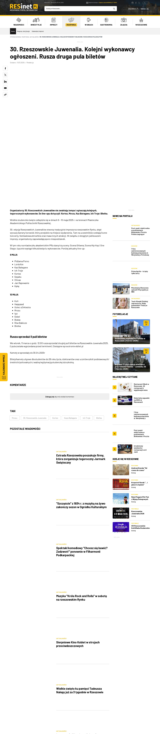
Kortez (55, 344)
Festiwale (135, 407)
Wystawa (134, 364)
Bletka (99, 344)
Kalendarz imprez (38, 31)
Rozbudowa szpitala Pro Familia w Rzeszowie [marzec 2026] (130, 248)
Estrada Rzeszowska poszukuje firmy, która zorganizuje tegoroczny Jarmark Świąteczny (80, 378)
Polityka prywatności (99, 702)
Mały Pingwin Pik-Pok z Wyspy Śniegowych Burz (140, 398)
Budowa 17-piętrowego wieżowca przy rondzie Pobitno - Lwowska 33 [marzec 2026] (130, 275)
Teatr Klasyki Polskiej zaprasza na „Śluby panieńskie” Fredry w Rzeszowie (139, 213)
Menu (145, 9)
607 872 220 (16, 705)
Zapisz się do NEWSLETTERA (108, 2)
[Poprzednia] (53, 616)
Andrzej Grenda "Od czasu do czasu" (139, 368)
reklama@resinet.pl (32, 705)
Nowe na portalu (122, 142)
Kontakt (52, 710)
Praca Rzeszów (96, 710)
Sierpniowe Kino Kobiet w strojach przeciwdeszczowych (78, 502)
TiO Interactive (146, 723)
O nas (51, 702)
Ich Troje (86, 344)
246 (68, 616)
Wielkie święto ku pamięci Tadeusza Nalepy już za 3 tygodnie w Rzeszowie (79, 534)
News (13, 31)
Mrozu (14, 344)
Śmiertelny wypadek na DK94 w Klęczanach (141, 309)
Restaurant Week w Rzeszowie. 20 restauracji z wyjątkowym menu (141, 296)
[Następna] (99, 616)
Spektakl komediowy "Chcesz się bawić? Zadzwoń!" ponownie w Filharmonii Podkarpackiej (82, 440)
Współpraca (75, 706)
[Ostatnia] (106, 616)
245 (61, 616)
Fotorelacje (120, 223)
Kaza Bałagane (70, 344)
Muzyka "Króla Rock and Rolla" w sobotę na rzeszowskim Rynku (81, 471)
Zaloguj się (49, 323)
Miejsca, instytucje (23, 31)
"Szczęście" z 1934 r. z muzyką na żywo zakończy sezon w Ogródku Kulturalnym (81, 409)
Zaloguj (133, 9)
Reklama (73, 702)
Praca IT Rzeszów (56, 714)
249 (91, 616)
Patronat (73, 710)
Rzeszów (134, 164)
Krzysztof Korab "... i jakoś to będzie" (139, 382)
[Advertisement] (131, 470)
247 (76, 616)
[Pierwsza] (46, 616)
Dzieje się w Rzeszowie (126, 357)
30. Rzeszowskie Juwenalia (34, 344)
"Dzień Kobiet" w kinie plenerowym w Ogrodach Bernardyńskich (79, 596)
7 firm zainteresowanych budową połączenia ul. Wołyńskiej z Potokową (140, 170)
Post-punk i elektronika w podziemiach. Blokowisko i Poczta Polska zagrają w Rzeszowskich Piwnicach (140, 157)
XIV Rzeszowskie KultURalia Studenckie (140, 425)
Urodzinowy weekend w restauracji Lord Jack (140, 348)
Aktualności (61, 370)
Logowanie (53, 706)
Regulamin (94, 706)
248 (83, 616)
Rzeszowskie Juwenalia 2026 (137, 411)
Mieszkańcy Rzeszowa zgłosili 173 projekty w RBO (139, 199)
